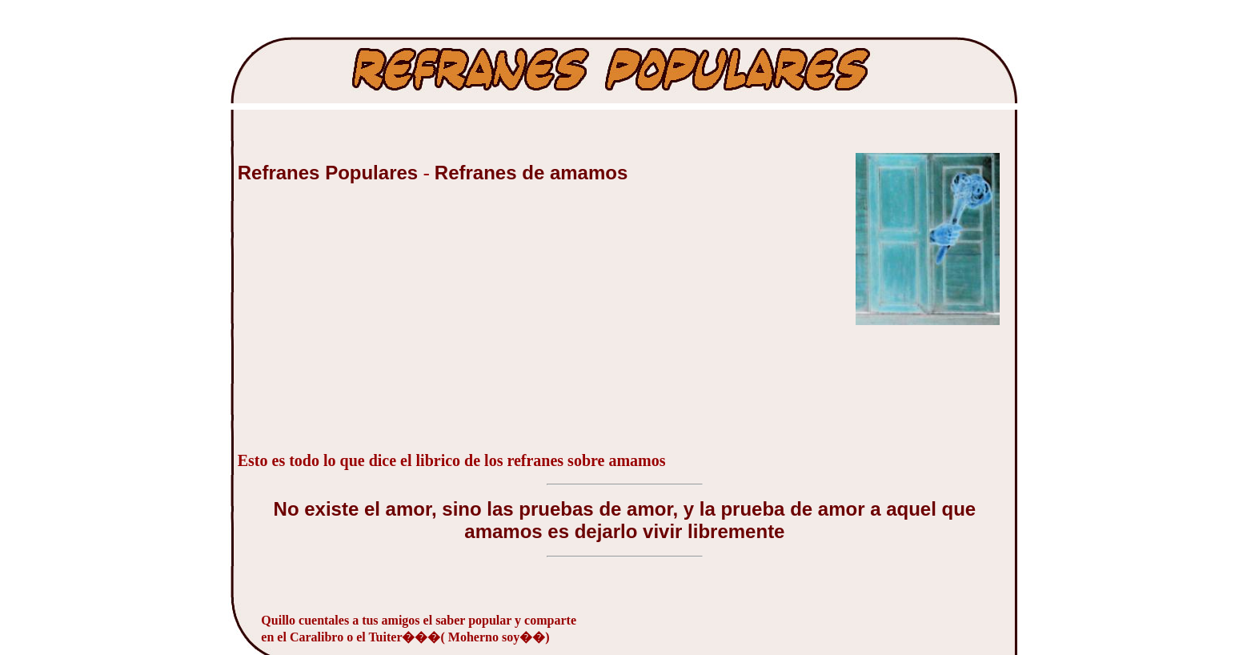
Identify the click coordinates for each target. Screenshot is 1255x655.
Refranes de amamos (531, 172)
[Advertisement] (358, 326)
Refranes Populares (330, 172)
